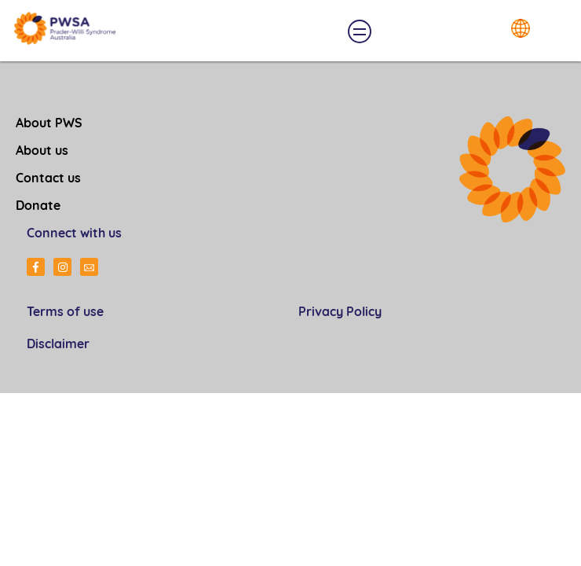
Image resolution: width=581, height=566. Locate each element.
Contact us (48, 179)
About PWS (49, 124)
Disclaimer (58, 345)
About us (42, 151)
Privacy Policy (340, 313)
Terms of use (65, 313)
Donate (38, 206)
